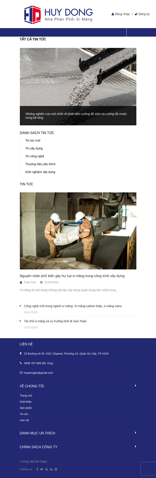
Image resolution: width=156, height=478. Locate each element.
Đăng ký (144, 14)
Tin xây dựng (34, 148)
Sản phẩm (26, 407)
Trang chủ (26, 395)
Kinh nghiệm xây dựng (40, 172)
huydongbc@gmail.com (38, 372)
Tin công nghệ (34, 156)
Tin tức (26, 184)
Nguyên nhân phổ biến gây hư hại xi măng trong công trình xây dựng (72, 276)
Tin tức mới (32, 140)
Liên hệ (24, 420)
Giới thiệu (26, 401)
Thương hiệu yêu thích (40, 164)
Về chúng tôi (78, 386)
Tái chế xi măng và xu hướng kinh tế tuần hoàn (55, 321)
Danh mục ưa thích (78, 433)
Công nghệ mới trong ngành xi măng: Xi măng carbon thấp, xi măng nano (73, 306)
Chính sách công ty (78, 447)
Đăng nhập (122, 14)
